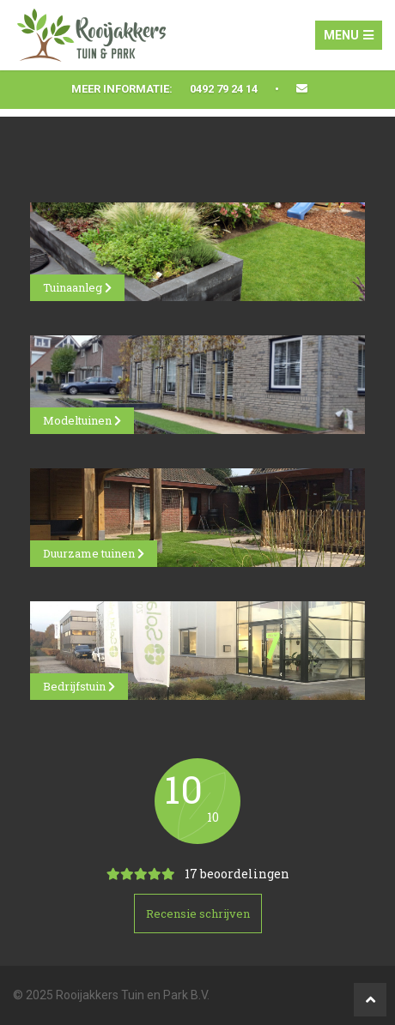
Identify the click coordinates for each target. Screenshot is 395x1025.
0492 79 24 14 (224, 88)
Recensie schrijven (198, 913)
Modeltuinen (82, 420)
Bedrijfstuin (79, 686)
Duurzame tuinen (93, 553)
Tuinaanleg (77, 287)
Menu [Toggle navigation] (349, 35)
